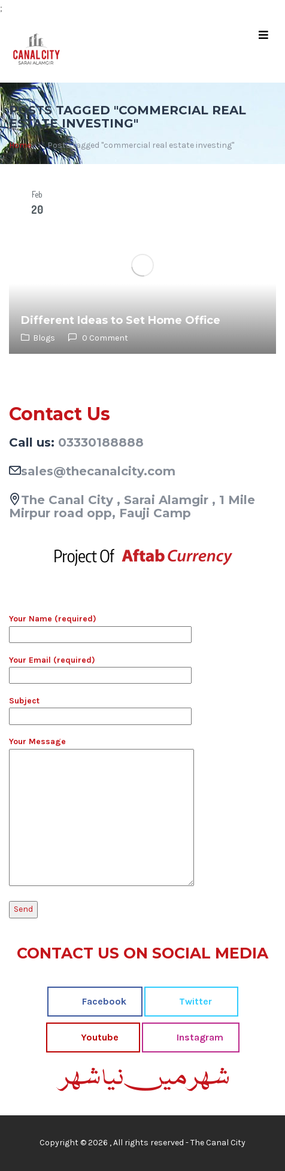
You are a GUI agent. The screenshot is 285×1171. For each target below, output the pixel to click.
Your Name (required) (100, 626)
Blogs (44, 338)
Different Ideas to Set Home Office (120, 320)
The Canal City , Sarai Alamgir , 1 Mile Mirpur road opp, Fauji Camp (132, 506)
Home (20, 145)
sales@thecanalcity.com (98, 471)
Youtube (98, 1037)
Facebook (103, 1001)
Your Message (101, 812)
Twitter (194, 1001)
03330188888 (101, 442)
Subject (100, 708)
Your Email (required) (100, 667)
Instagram (198, 1037)
